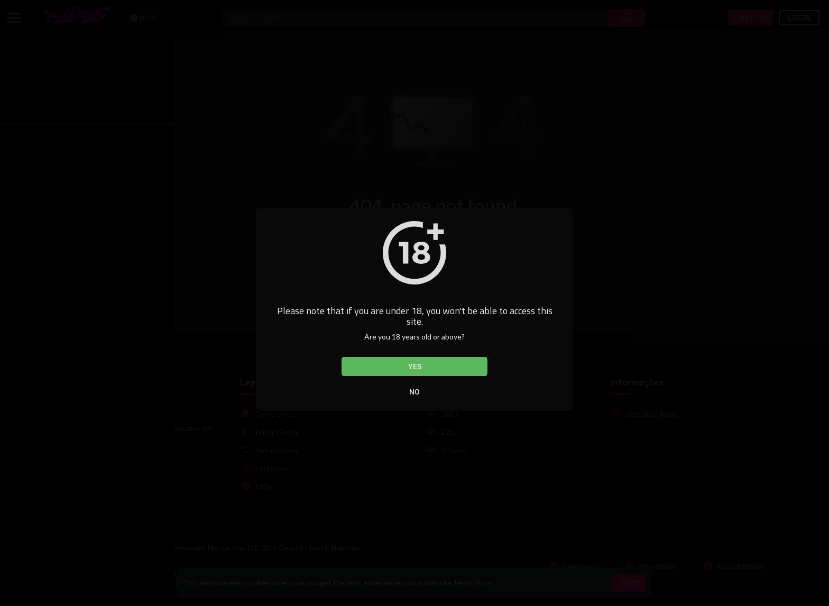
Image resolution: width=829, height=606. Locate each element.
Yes (414, 366)
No (414, 392)
